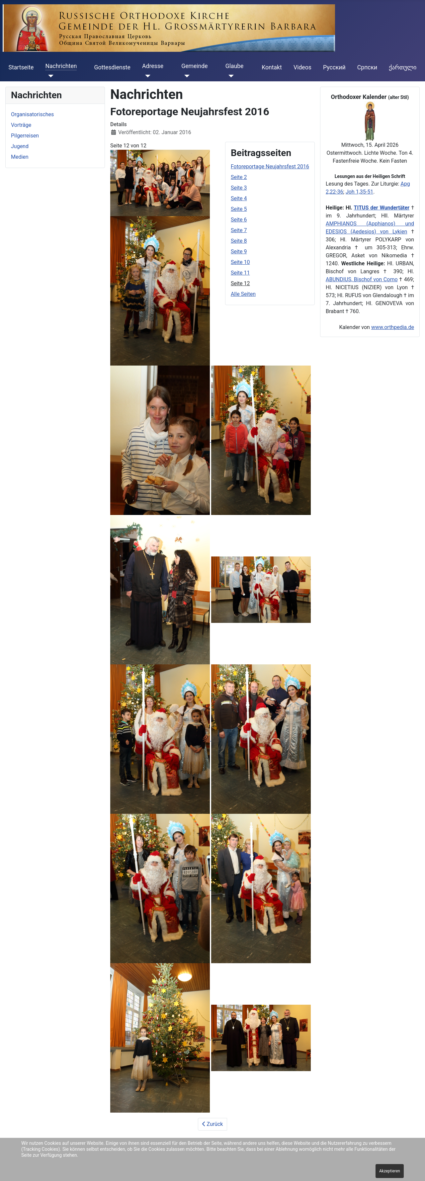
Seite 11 (240, 273)
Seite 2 (239, 177)
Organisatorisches (32, 114)
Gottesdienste (112, 67)
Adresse (152, 66)
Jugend (20, 146)
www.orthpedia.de (392, 327)
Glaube (234, 66)
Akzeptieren (389, 1171)
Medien (20, 157)
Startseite (21, 67)
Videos (302, 67)
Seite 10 (240, 262)
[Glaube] (229, 76)
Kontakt (272, 67)
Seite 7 (239, 230)
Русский (334, 67)
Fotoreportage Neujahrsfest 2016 (270, 166)
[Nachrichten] (49, 76)
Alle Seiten (243, 294)
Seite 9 (239, 251)
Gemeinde (194, 66)
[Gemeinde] (185, 76)
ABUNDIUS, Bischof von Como (362, 279)
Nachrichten (61, 66)
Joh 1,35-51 (359, 192)
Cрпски (367, 67)
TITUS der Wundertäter (382, 208)
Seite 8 (239, 241)
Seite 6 (239, 219)
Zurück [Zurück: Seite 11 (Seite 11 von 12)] (212, 1124)
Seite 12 (240, 283)
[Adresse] (146, 76)
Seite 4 (239, 198)
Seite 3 (239, 188)
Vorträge (21, 125)
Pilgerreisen (25, 135)
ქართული (402, 67)
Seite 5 (239, 209)
